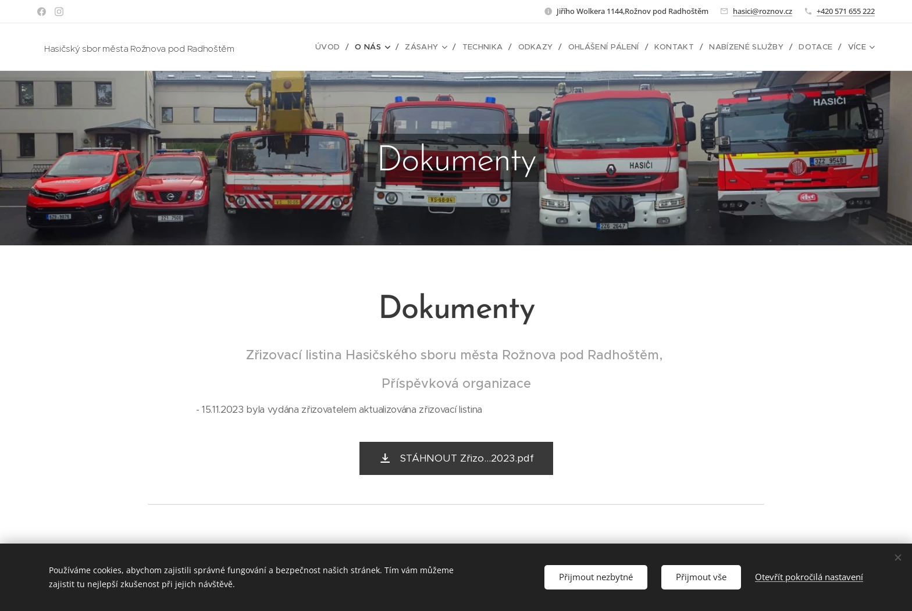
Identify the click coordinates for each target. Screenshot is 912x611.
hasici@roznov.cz (762, 11)
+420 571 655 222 (846, 11)
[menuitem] (337, 47)
